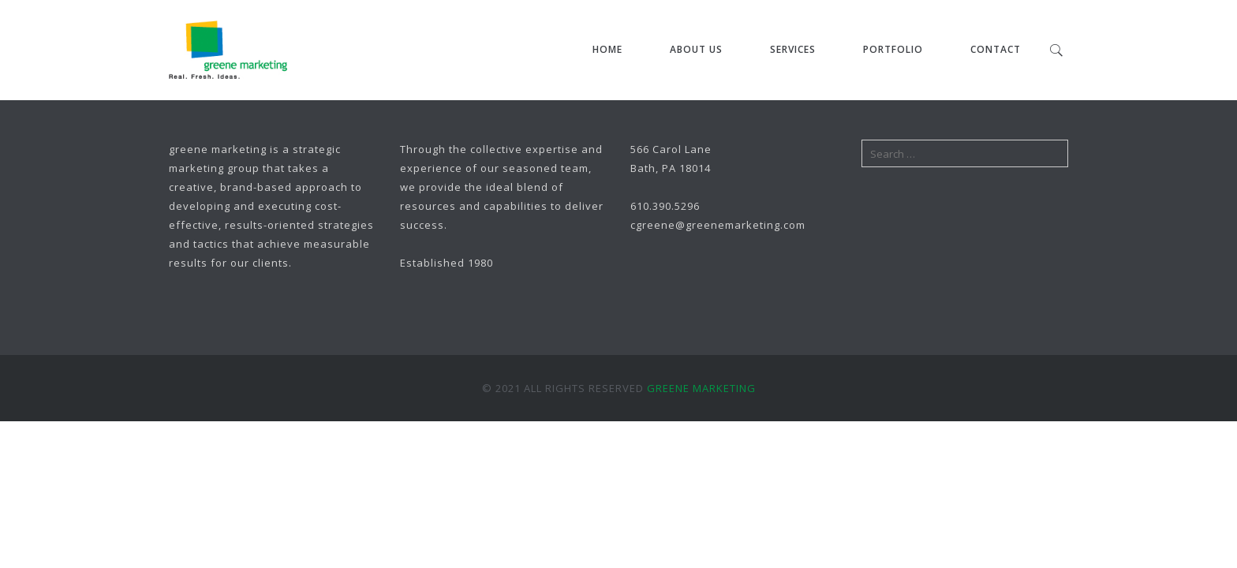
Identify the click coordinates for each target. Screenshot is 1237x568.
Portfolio (893, 49)
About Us (696, 49)
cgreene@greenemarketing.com (717, 225)
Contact (995, 49)
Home (607, 49)
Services (793, 49)
